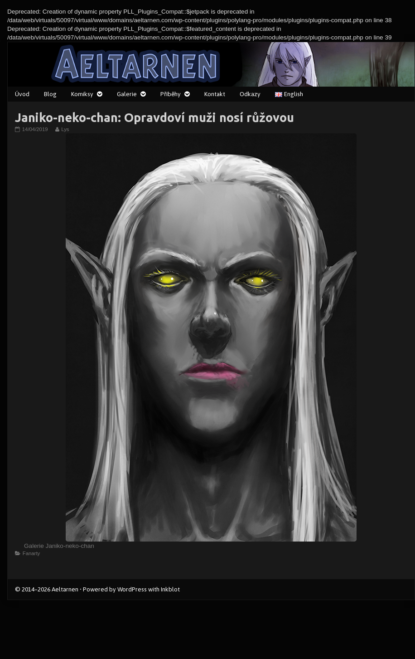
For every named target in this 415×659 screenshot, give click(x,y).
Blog (50, 94)
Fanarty (31, 553)
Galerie (127, 94)
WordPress (132, 589)
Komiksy (82, 94)
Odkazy (250, 94)
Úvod (22, 94)
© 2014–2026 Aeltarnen (46, 589)
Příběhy (170, 94)
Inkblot (170, 589)
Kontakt (214, 94)
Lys (65, 129)
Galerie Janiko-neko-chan (59, 545)
